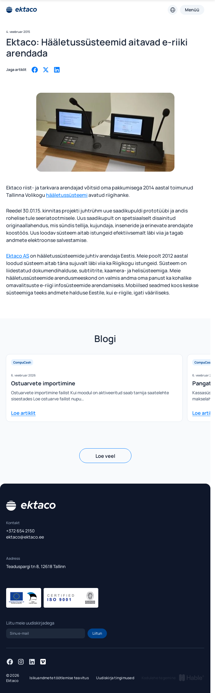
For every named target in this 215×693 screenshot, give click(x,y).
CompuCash (22, 362)
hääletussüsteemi (67, 195)
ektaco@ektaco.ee (25, 537)
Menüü (192, 10)
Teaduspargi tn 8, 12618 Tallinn (35, 566)
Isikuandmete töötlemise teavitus (59, 677)
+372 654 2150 (20, 531)
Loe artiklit (23, 413)
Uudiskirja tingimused (115, 677)
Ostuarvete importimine (43, 383)
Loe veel (105, 456)
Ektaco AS (17, 255)
